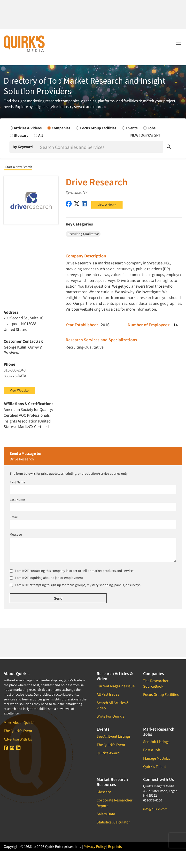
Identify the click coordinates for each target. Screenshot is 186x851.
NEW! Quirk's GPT (145, 135)
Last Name (17, 499)
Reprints (115, 846)
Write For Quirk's (110, 716)
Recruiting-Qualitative (84, 347)
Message (16, 534)
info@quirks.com (155, 809)
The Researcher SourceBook (156, 683)
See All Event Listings (114, 736)
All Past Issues (108, 694)
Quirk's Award (108, 752)
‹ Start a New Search (18, 167)
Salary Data (106, 813)
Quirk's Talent (154, 766)
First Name (17, 482)
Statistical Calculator (113, 822)
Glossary (104, 791)
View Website (107, 205)
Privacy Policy (95, 846)
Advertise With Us (18, 739)
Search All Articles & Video (113, 705)
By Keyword (23, 146)
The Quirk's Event (18, 730)
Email (14, 517)
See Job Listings (156, 741)
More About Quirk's (19, 722)
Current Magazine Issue (116, 686)
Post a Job (151, 749)
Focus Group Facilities (161, 694)
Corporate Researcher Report (114, 803)
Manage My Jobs (156, 758)
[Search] (101, 147)
